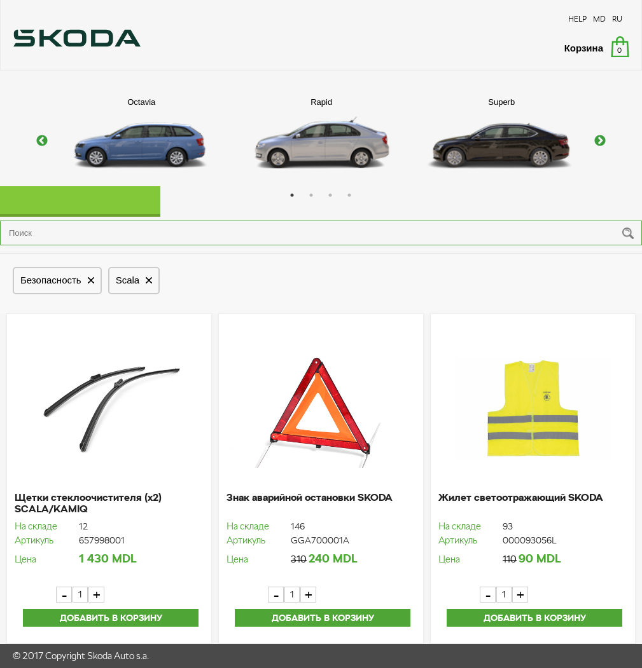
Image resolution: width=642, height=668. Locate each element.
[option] (141, 141)
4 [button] (349, 195)
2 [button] (311, 195)
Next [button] (600, 141)
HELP (577, 19)
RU (617, 19)
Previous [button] (42, 141)
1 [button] (292, 195)
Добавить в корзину (111, 618)
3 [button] (330, 195)
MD (599, 19)
